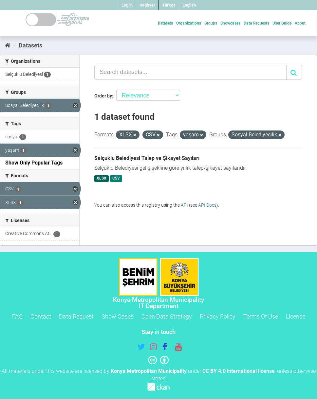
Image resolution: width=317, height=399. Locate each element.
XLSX (101, 178)
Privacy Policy (217, 316)
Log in (127, 5)
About (300, 23)
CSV (116, 178)
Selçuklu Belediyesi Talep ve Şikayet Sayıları (146, 158)
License (295, 316)
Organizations (188, 23)
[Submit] (294, 72)
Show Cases (118, 316)
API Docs (207, 205)
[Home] (7, 45)
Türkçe (169, 5)
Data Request (76, 316)
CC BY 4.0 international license (238, 371)
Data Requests (256, 23)
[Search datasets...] (190, 72)
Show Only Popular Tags (34, 163)
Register (147, 5)
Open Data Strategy (166, 316)
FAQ (17, 316)
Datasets (165, 23)
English (189, 5)
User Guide (281, 23)
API (184, 205)
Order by (103, 95)
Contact (40, 316)
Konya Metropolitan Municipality (149, 371)
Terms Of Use (260, 316)
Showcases (230, 23)
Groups (210, 23)
